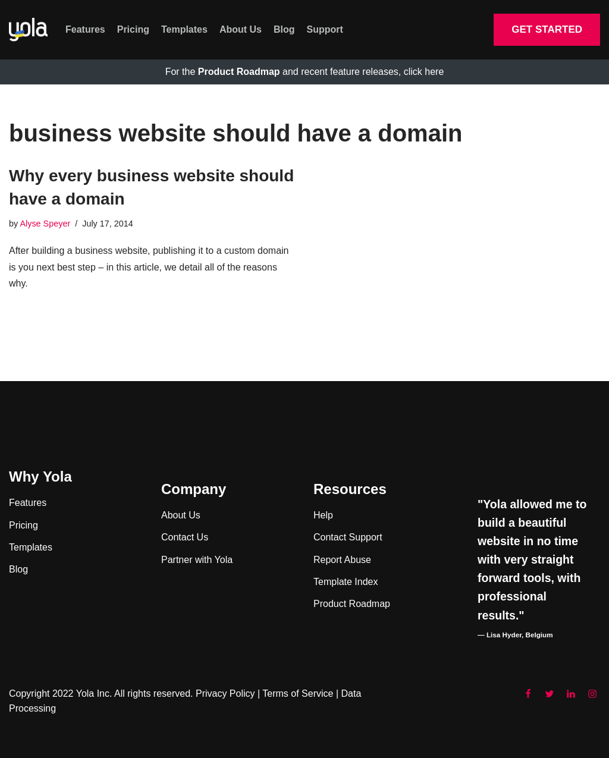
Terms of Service (297, 693)
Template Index (345, 582)
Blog (284, 29)
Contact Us (184, 537)
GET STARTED (546, 29)
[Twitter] (549, 694)
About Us (240, 29)
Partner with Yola (197, 560)
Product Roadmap (351, 604)
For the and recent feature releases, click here (304, 72)
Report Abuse (342, 560)
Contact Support (347, 537)
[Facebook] (528, 694)
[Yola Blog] (28, 30)
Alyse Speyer (45, 223)
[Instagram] (592, 694)
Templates (184, 29)
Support (325, 29)
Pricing (133, 29)
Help (323, 515)
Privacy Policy (225, 693)
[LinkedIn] (571, 694)
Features (85, 29)
